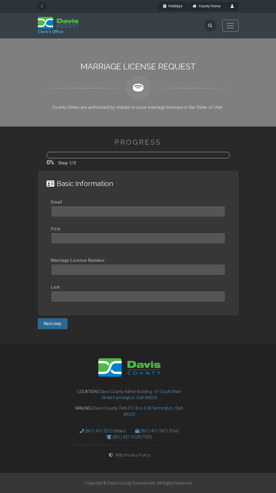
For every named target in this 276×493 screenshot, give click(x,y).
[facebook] (42, 6)
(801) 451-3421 (154, 431)
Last (55, 287)
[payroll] (232, 6)
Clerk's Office (50, 31)
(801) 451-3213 (99, 431)
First (55, 228)
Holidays (172, 6)
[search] (210, 25)
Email (56, 202)
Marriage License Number (78, 260)
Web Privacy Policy (129, 455)
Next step (52, 323)
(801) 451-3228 (126, 437)
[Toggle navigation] (230, 25)
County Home (206, 6)
